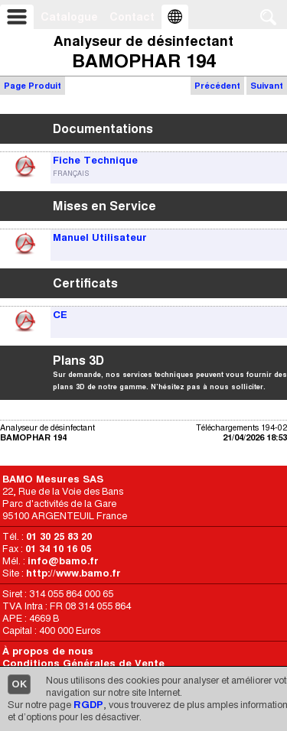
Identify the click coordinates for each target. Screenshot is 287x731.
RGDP (88, 704)
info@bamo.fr (63, 561)
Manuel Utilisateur (100, 237)
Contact (132, 17)
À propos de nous (47, 651)
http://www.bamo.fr (73, 573)
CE (60, 314)
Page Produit (32, 85)
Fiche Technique (95, 160)
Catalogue (69, 17)
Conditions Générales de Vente (83, 663)
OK (19, 684)
